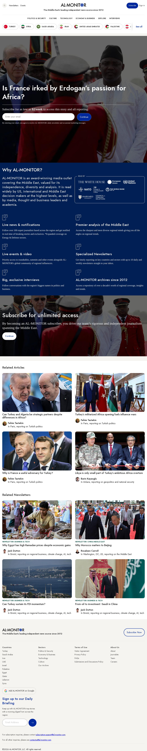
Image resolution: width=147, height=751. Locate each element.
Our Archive (43, 665)
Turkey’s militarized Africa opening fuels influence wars (105, 414)
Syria (4, 683)
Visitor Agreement (81, 651)
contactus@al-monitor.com (40, 739)
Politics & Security (36, 18)
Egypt (4, 672)
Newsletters (13, 5)
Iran (3, 658)
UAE (4, 661)
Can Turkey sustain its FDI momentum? (23, 604)
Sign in (142, 5)
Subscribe (132, 5)
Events (22, 5)
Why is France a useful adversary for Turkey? (27, 473)
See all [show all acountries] (139, 26)
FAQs (76, 658)
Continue (9, 336)
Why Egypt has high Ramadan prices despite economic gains (36, 545)
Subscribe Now (134, 632)
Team (113, 658)
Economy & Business (85, 18)
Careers (114, 661)
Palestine (5, 669)
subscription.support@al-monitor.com (50, 734)
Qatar (4, 676)
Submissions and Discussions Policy (88, 661)
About (113, 651)
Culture (53, 18)
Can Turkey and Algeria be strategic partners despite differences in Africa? (32, 416)
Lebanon (5, 679)
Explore (102, 18)
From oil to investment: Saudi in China (96, 604)
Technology (66, 18)
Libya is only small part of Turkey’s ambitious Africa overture (109, 473)
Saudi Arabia (7, 654)
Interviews (114, 18)
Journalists (114, 654)
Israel (4, 665)
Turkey (5, 651)
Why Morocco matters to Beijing (93, 545)
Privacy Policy (80, 654)
